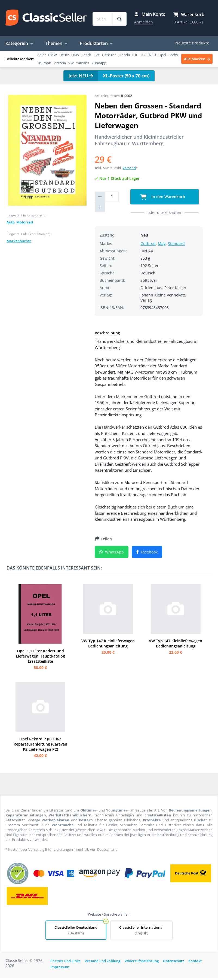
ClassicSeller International (141, 930)
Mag (162, 243)
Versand (129, 167)
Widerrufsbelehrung (142, 960)
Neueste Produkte (192, 43)
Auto (11, 222)
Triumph (44, 62)
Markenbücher (19, 240)
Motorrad (24, 222)
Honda (124, 54)
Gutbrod (148, 243)
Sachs (173, 54)
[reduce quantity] (100, 197)
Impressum (59, 966)
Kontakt (195, 960)
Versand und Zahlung (102, 960)
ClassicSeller (46, 18)
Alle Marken (197, 58)
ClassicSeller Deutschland (75, 930)
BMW (52, 54)
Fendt (86, 54)
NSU (152, 54)
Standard (176, 243)
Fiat (97, 54)
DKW (75, 54)
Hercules (109, 54)
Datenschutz (173, 960)
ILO (143, 54)
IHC (135, 54)
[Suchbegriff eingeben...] (119, 19)
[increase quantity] (100, 207)
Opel (162, 54)
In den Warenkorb (162, 197)
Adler (41, 54)
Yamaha (82, 62)
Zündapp (99, 62)
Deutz (64, 54)
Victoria (60, 62)
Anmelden (143, 22)
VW (71, 62)
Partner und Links (65, 960)
